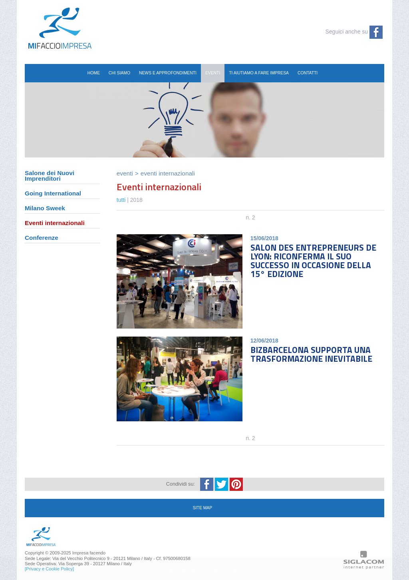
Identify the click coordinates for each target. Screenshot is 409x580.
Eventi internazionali (55, 223)
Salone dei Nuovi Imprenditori (49, 176)
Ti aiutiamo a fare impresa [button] (259, 73)
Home (93, 73)
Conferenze (41, 238)
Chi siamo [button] (119, 73)
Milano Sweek (45, 208)
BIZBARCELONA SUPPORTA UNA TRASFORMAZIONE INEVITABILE (311, 354)
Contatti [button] (308, 73)
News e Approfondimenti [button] (168, 73)
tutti (121, 200)
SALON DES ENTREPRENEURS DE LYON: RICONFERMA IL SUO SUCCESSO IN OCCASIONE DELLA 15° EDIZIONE (313, 260)
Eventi (125, 173)
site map (202, 508)
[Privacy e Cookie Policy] (49, 568)
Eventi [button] (212, 73)
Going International (53, 194)
